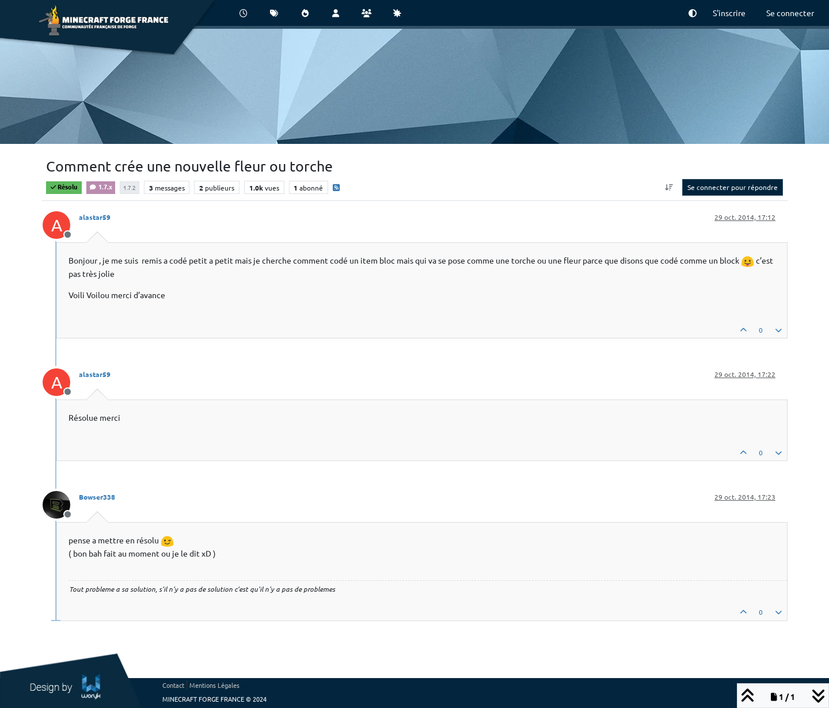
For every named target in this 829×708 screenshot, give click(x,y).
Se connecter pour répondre (732, 187)
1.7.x (100, 186)
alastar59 (95, 217)
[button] (692, 13)
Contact (173, 685)
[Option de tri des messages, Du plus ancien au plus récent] (669, 187)
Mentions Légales (214, 685)
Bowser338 (97, 496)
